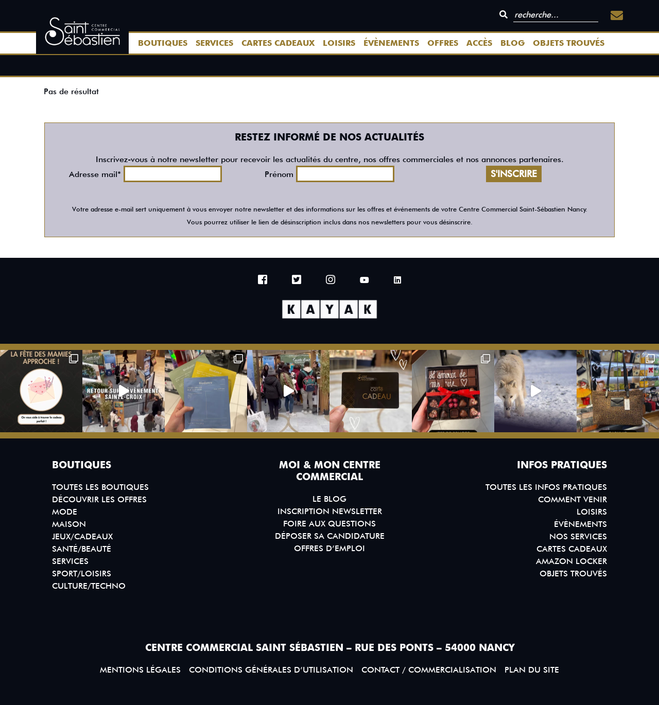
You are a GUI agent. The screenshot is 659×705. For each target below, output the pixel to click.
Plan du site (532, 670)
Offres (442, 43)
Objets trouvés (568, 43)
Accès (479, 43)
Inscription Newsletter (330, 511)
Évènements (391, 43)
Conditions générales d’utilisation (271, 670)
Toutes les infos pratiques (546, 487)
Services (214, 43)
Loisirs (339, 43)
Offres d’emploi (329, 548)
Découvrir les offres (99, 499)
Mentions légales (140, 670)
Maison (69, 524)
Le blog (329, 499)
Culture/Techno (89, 586)
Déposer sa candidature (330, 536)
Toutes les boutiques (100, 487)
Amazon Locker (571, 561)
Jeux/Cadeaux (82, 536)
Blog (512, 43)
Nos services (578, 536)
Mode (64, 512)
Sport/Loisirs (81, 573)
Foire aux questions (329, 523)
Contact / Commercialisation (428, 670)
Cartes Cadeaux (278, 43)
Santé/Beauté (81, 549)
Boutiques (162, 43)
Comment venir (572, 499)
